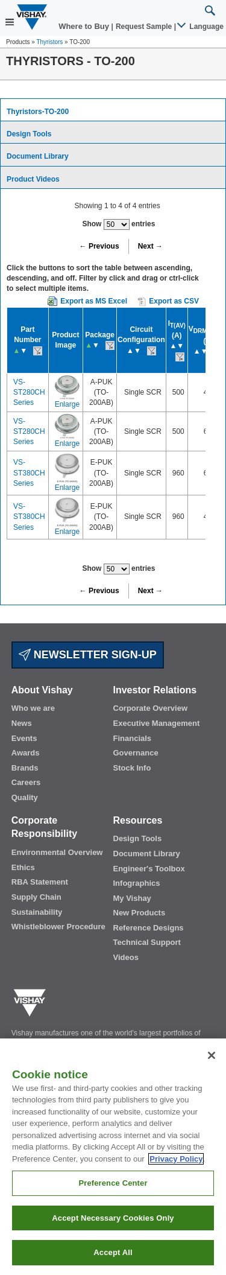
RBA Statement (39, 881)
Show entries (118, 224)
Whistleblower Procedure (58, 926)
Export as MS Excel (93, 301)
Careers (25, 782)
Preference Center (112, 1183)
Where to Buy (84, 26)
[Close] (211, 1055)
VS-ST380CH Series (29, 472)
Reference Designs (148, 927)
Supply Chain (36, 896)
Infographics (136, 883)
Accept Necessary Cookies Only (113, 1218)
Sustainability (37, 912)
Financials (132, 738)
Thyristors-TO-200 (38, 111)
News (21, 723)
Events (24, 738)
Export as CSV (168, 302)
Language (201, 26)
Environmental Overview (57, 852)
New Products (139, 912)
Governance (136, 752)
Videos (126, 957)
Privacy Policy (175, 1158)
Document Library (38, 156)
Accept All (112, 1252)
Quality (24, 797)
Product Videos (33, 179)
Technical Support (147, 942)
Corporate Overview (150, 708)
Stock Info (132, 767)
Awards (25, 752)
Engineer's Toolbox (149, 868)
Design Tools (29, 134)
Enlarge (67, 404)
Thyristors (49, 42)
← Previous (99, 246)
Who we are (33, 708)
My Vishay (132, 898)
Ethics (23, 867)
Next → (150, 246)
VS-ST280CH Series (29, 392)
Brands (25, 767)
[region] (113, 1156)
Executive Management (156, 723)
